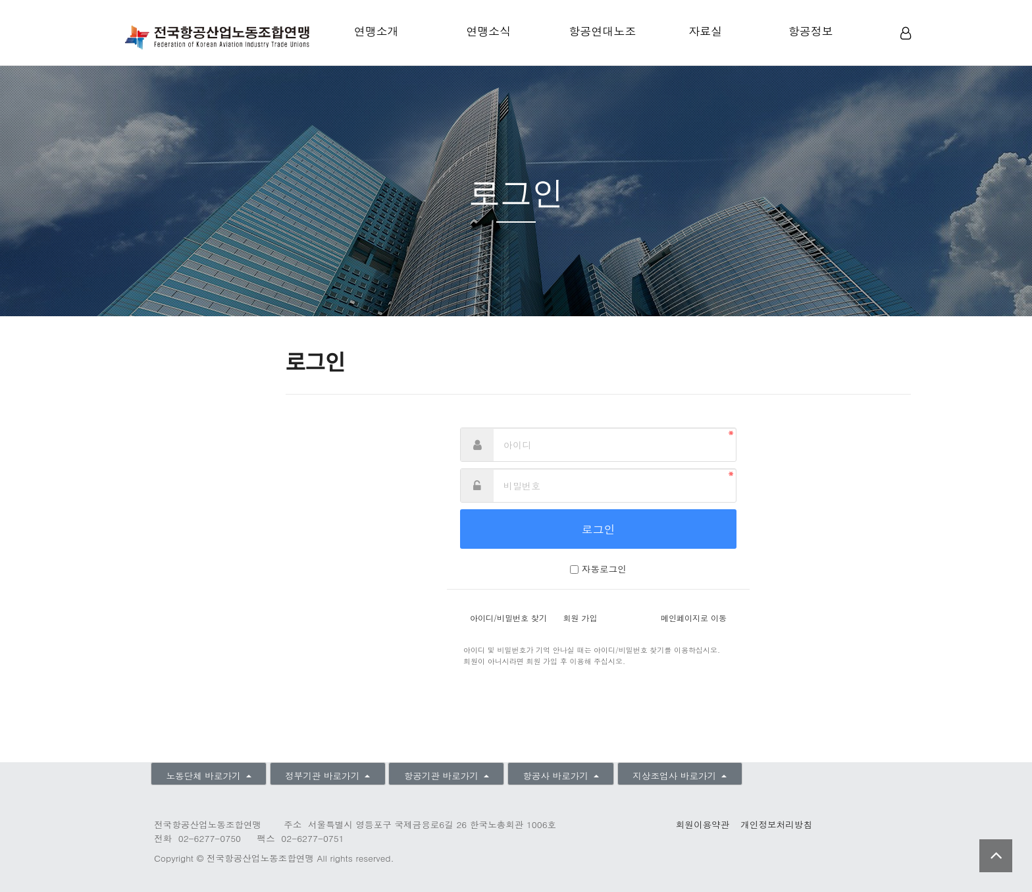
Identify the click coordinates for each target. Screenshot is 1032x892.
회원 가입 (580, 617)
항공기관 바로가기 (443, 775)
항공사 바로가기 (557, 775)
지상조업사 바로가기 (675, 775)
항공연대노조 (602, 31)
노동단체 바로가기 (205, 775)
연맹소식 (488, 31)
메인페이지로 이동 (694, 617)
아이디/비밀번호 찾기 (508, 617)
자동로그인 (604, 569)
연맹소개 (376, 31)
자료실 (705, 31)
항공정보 (810, 31)
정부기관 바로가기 (324, 775)
